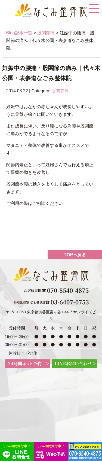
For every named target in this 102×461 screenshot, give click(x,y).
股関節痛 (46, 33)
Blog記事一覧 (19, 33)
